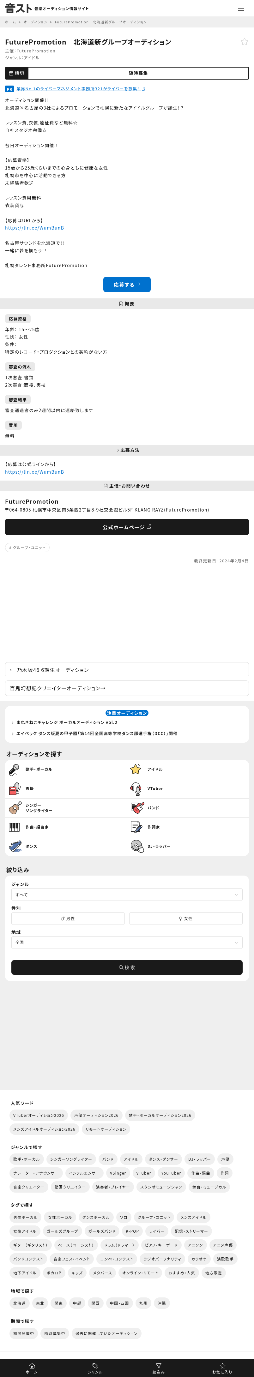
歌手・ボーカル (26, 1159)
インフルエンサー (84, 1173)
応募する (127, 284)
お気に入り (222, 1371)
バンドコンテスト (28, 1258)
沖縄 (162, 1303)
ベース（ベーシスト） (76, 1245)
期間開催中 (23, 1333)
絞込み (159, 1371)
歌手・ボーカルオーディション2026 (160, 1115)
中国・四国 (119, 1303)
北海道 (19, 1303)
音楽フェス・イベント (71, 1258)
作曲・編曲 (200, 1173)
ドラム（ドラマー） (119, 1245)
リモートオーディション (106, 1129)
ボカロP (54, 1272)
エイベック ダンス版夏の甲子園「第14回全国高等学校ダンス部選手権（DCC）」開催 (97, 733)
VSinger (118, 1173)
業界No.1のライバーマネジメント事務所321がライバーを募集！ (80, 89)
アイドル (32, 58)
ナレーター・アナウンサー (36, 1173)
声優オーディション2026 (96, 1115)
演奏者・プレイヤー (113, 1186)
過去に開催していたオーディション (107, 1333)
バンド (108, 1159)
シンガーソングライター (71, 1159)
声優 (225, 1159)
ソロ (124, 1217)
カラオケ (199, 1258)
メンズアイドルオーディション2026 (44, 1129)
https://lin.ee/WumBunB (34, 228)
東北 (40, 1303)
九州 (143, 1303)
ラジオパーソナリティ (162, 1258)
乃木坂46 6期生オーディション (49, 670)
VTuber (143, 1173)
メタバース (102, 1272)
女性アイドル (25, 1231)
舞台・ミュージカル (209, 1186)
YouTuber (171, 1173)
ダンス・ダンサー (163, 1159)
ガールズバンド (102, 1231)
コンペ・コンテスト (116, 1258)
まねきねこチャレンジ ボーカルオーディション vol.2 (67, 722)
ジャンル (95, 1371)
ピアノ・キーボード (161, 1245)
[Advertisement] (127, 613)
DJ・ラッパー (199, 1159)
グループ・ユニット (29, 547)
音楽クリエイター (29, 1186)
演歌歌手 (225, 1258)
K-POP (132, 1231)
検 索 (127, 967)
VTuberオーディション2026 (38, 1115)
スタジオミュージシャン (161, 1186)
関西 (96, 1303)
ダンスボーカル (96, 1217)
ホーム (32, 1371)
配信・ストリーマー (191, 1231)
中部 (77, 1303)
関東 (58, 1303)
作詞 (225, 1173)
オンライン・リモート (140, 1272)
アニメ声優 (223, 1245)
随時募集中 (54, 1333)
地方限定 (213, 1272)
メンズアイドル (193, 1217)
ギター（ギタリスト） (30, 1245)
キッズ (77, 1272)
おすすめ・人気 (181, 1272)
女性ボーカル (60, 1217)
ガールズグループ (62, 1231)
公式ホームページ (127, 527)
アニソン (195, 1245)
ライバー (157, 1231)
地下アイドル (25, 1272)
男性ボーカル (25, 1217)
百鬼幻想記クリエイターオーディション (58, 688)
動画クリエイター (70, 1186)
